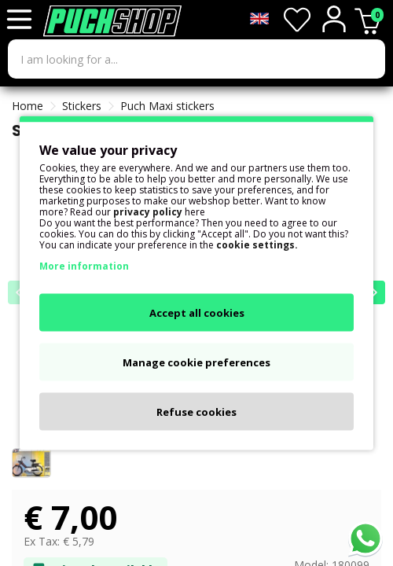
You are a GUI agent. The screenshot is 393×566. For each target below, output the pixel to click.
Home (27, 105)
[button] (373, 292)
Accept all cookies (196, 313)
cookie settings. (257, 245)
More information (84, 266)
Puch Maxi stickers (167, 105)
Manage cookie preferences (196, 362)
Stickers (81, 105)
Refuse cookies (196, 412)
